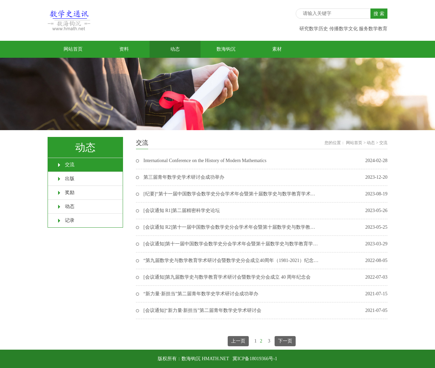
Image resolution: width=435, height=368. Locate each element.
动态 (175, 49)
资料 (124, 49)
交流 (69, 164)
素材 (277, 49)
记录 (69, 220)
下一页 (285, 341)
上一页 (238, 341)
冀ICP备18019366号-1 (254, 358)
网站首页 (73, 49)
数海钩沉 (226, 49)
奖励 (69, 192)
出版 (69, 178)
